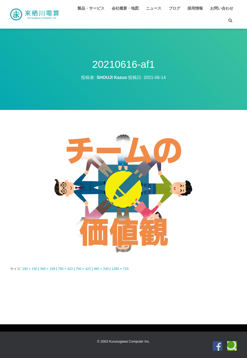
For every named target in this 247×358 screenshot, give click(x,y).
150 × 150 (29, 269)
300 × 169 (47, 269)
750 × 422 (65, 269)
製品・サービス (90, 8)
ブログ (174, 8)
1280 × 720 (119, 269)
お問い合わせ (221, 8)
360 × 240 (101, 269)
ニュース (153, 8)
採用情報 (195, 8)
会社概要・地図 (125, 8)
